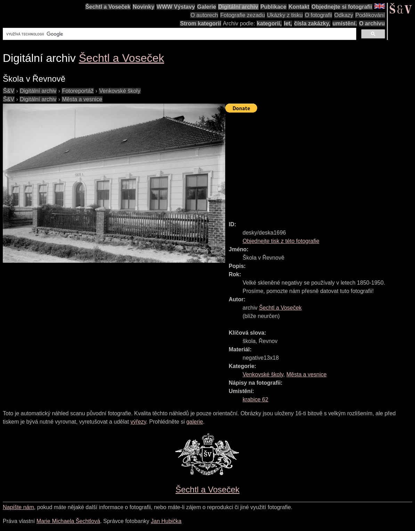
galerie (194, 422)
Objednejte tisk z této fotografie (281, 241)
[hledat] (178, 34)
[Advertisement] (320, 163)
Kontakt (298, 7)
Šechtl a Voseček (108, 7)
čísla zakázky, (312, 23)
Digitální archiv (238, 7)
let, (288, 23)
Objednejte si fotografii (341, 7)
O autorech (204, 15)
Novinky (143, 7)
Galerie (206, 7)
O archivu (372, 23)
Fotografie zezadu (242, 15)
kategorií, (269, 23)
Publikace (273, 7)
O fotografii (318, 15)
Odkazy (343, 15)
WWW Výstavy (176, 7)
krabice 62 (255, 399)
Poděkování (370, 15)
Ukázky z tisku (284, 15)
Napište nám (18, 507)
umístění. (345, 23)
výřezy (138, 422)
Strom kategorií (200, 23)
